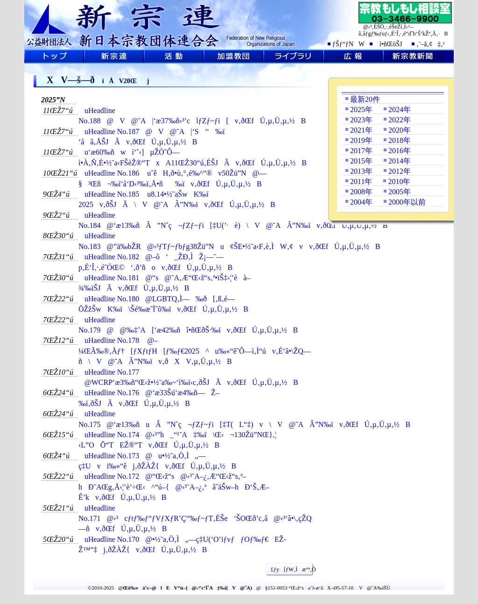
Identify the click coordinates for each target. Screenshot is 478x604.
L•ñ (353, 56)
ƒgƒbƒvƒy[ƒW (54, 56)
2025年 (361, 110)
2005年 (399, 192)
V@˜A (114, 56)
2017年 (361, 151)
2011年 (361, 181)
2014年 (399, 161)
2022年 (399, 120)
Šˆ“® (174, 56)
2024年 (399, 110)
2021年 (361, 130)
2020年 (399, 130)
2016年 (399, 151)
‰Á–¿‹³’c (233, 56)
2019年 (361, 140)
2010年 (399, 181)
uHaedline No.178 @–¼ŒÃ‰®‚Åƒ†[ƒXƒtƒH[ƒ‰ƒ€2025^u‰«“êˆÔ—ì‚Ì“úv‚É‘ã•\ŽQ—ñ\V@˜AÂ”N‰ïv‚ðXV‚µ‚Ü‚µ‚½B (194, 350)
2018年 (399, 140)
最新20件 (365, 99)
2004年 (361, 202)
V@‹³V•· (413, 56)
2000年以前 (407, 202)
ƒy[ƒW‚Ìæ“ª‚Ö (290, 569)
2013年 (361, 171)
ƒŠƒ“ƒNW (348, 44)
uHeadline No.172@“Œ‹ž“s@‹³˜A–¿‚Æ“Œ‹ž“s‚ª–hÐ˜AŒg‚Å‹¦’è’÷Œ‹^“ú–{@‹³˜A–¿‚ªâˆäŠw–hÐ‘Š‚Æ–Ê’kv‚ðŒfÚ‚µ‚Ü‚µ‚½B (173, 486)
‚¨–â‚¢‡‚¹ (430, 44)
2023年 (361, 120)
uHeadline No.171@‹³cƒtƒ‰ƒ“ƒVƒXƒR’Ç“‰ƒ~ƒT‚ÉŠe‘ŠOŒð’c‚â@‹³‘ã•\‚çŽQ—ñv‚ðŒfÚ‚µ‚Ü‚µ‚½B (194, 518)
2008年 (361, 192)
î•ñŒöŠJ (388, 44)
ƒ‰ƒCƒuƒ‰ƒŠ (293, 56)
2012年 (399, 171)
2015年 (361, 161)
